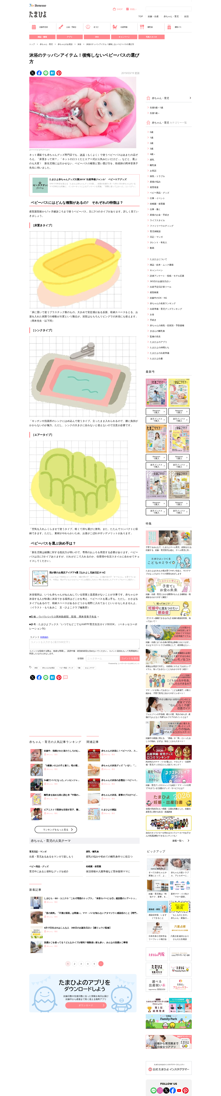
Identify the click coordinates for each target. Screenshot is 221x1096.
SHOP (118, 9)
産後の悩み (155, 181)
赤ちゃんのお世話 (65, 44)
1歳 (151, 137)
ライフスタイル (157, 220)
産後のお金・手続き (159, 214)
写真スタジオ (151, 37)
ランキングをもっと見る (55, 829)
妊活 (186, 16)
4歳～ (152, 154)
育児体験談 (155, 231)
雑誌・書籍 (42, 37)
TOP (140, 16)
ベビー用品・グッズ (66, 668)
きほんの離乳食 (157, 330)
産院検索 (154, 292)
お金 (152, 314)
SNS (97, 37)
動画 (152, 247)
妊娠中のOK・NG (158, 297)
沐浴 (79, 44)
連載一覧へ (178, 840)
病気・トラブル (157, 176)
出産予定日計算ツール (160, 286)
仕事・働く (155, 209)
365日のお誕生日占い (160, 281)
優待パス (174, 27)
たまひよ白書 (156, 358)
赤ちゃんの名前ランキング (163, 303)
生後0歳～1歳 (156, 107)
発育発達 (154, 187)
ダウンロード (86, 1005)
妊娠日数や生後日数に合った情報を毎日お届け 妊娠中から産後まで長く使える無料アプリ (86, 998)
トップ (32, 44)
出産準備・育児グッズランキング (166, 308)
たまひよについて (158, 259)
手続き (153, 319)
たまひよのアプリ (158, 341)
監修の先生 (155, 336)
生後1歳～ (155, 113)
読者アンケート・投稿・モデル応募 (167, 275)
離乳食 (146, 27)
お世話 (153, 170)
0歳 (79, 668)
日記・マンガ (156, 236)
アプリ (69, 37)
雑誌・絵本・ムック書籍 (161, 264)
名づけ (92, 27)
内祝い (131, 9)
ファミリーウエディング (161, 225)
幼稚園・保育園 (157, 203)
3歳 (151, 148)
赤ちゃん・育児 (171, 16)
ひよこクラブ (89, 668)
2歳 (151, 143)
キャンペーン (124, 37)
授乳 (152, 159)
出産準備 (120, 27)
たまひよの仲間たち (159, 347)
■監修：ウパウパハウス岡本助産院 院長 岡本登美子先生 (63, 616)
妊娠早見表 (40, 27)
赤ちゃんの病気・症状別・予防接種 (167, 325)
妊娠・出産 (153, 16)
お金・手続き (67, 27)
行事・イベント (157, 198)
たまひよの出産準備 (159, 352)
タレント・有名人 (158, 242)
